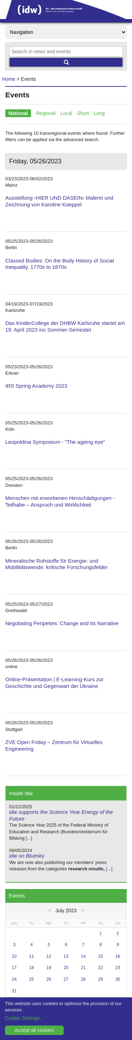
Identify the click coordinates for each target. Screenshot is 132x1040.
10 (14, 956)
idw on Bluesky (26, 856)
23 (117, 967)
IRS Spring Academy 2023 (36, 386)
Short (83, 113)
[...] (29, 838)
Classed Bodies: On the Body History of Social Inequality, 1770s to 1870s (59, 264)
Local (66, 113)
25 (31, 979)
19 (48, 967)
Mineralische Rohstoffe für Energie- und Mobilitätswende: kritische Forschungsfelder (56, 564)
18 (31, 967)
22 (100, 967)
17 (14, 967)
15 (100, 956)
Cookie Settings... (24, 1018)
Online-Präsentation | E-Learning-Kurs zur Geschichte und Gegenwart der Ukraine (54, 682)
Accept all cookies (34, 1030)
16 (117, 956)
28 (83, 979)
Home (8, 79)
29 (100, 979)
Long (99, 113)
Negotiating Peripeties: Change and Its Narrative (62, 623)
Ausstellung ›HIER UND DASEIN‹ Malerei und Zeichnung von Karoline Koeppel (59, 201)
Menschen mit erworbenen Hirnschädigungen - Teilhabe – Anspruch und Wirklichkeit (60, 501)
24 (14, 979)
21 (83, 967)
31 (14, 990)
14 (83, 956)
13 (66, 956)
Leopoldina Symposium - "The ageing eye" (55, 442)
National (18, 113)
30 (117, 979)
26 (48, 979)
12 (48, 956)
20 (66, 967)
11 (31, 956)
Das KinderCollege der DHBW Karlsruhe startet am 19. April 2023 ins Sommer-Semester (65, 326)
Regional (45, 113)
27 (66, 979)
